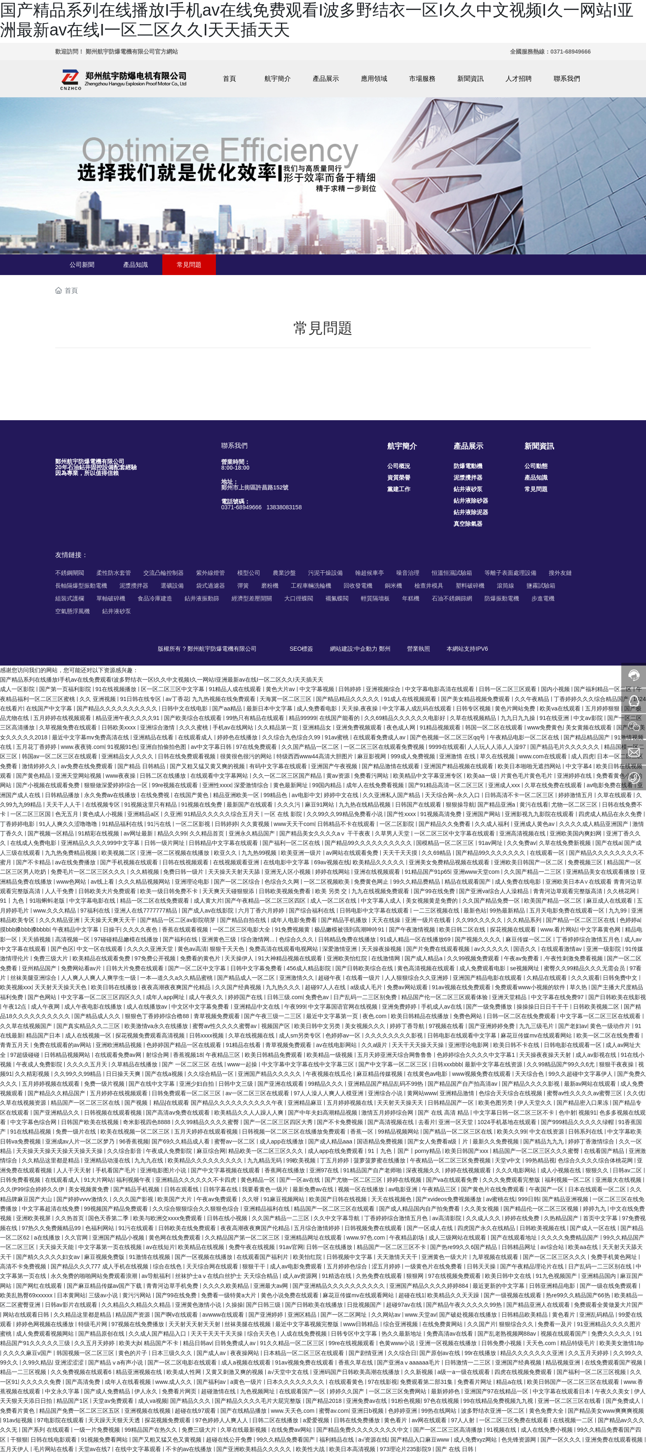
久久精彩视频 (33, 1074)
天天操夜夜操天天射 (546, 1055)
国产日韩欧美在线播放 (314, 1304)
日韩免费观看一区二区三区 (187, 1093)
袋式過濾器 (210, 585)
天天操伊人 (240, 958)
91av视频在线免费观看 (462, 987)
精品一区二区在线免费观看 (155, 900)
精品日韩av (197, 1343)
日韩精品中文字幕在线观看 (224, 843)
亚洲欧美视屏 (34, 1218)
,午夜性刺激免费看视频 (573, 958)
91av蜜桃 (337, 737)
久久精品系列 (525, 920)
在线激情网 (386, 958)
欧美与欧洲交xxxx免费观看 (168, 1218)
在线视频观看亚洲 (237, 862)
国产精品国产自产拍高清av (463, 1083)
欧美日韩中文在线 (509, 1276)
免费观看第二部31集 (427, 1382)
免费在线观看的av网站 (63, 1045)
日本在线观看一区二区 (597, 1189)
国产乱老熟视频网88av (507, 1333)
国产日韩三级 (264, 1304)
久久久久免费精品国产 (570, 1237)
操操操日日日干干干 (543, 1006)
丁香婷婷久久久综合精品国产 (592, 699)
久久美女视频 (482, 1208)
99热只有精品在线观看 (256, 718)
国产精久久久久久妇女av (49, 1257)
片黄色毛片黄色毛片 (527, 775)
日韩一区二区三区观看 (508, 689)
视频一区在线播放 (362, 1189)
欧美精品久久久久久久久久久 (206, 1160)
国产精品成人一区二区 (246, 977)
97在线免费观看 (257, 746)
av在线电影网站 (337, 1045)
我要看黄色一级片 (266, 1189)
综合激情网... (258, 939)
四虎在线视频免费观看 (524, 1372)
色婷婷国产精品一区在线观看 (184, 1045)
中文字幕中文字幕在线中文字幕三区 (309, 1064)
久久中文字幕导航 (337, 1218)
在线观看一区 (548, 852)
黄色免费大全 (547, 1410)
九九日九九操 (519, 718)
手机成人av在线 (442, 1006)
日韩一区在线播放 (330, 1247)
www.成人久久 (174, 1382)
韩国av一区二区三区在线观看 (60, 756)
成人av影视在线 (597, 1055)
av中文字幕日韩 (212, 746)
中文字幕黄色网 (601, 929)
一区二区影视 (194, 824)
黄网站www (422, 1093)
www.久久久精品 (55, 910)
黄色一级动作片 (611, 1026)
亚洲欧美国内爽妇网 (576, 833)
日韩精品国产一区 (451, 1102)
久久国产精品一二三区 (533, 871)
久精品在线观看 (548, 977)
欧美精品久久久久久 (379, 862)
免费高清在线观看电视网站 (284, 949)
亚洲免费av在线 (367, 1401)
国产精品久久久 (191, 1401)
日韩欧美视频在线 (543, 1228)
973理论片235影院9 (406, 1449)
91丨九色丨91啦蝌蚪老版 (33, 900)
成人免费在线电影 (519, 881)
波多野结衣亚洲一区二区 (493, 1410)
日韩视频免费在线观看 (374, 1228)
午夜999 (294, 1006)
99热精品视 (540, 1160)
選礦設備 (172, 585)
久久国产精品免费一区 (492, 900)
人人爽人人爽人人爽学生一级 (99, 977)
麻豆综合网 (211, 1151)
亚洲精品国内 (599, 1276)
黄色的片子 (133, 1353)
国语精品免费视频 (381, 1141)
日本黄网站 (71, 1295)
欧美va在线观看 (561, 708)
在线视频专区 (103, 804)
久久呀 (251, 1199)
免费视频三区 (586, 862)
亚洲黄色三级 (219, 939)
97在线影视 (383, 1382)
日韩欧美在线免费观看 (188, 1228)
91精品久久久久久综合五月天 (222, 814)
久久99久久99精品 (78, 1074)
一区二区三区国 (31, 814)
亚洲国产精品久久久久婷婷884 (429, 1285)
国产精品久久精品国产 (57, 1093)
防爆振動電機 (502, 598)
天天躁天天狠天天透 (115, 1420)
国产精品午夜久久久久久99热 (464, 1304)
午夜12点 (15, 1006)
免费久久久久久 (612, 1333)
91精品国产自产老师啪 (373, 1170)
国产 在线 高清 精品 (444, 1112)
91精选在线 (337, 1276)
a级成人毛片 (367, 987)
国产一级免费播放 (490, 1006)
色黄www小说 (397, 1343)
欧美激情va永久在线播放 (157, 1026)
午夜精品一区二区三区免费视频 (451, 1160)
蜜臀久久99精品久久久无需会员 (585, 968)
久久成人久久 (484, 1218)
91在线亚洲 (555, 718)
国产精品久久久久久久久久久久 (118, 708)
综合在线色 (168, 1266)
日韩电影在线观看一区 (573, 1045)
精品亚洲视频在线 (140, 1372)
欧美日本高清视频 (353, 1449)
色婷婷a (630, 920)
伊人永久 (146, 1391)
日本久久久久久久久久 (296, 1382)
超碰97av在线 (404, 1304)
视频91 (587, 1112)
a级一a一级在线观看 (465, 1372)
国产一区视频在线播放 (204, 1257)
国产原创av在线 (440, 1353)
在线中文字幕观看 (139, 1449)
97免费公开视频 (155, 958)
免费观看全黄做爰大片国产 (608, 1304)
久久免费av (521, 843)
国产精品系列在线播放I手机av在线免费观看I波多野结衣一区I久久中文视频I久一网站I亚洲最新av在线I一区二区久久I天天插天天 (161, 679)
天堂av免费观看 (114, 1401)
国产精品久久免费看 (445, 824)
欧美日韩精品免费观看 (274, 1055)
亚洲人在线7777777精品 (146, 910)
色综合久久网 (282, 881)
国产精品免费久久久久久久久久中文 (363, 1429)
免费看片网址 (475, 1382)
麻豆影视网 (372, 756)
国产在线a (608, 843)
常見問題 (189, 264)
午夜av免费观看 (218, 1199)
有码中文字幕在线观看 (279, 766)
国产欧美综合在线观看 (193, 718)
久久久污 (289, 804)
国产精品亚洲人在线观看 (538, 1304)
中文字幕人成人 (382, 900)
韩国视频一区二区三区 (86, 1353)
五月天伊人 (15, 1449)
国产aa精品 (227, 708)
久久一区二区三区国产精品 (288, 775)
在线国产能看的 (340, 718)
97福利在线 (95, 910)
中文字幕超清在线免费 (51, 1208)
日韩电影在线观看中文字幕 (462, 1035)
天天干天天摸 (401, 852)
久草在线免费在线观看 (554, 785)
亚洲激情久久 (297, 977)
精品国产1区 (73, 1401)
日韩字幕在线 (221, 1189)
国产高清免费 (84, 1382)
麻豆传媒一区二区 (529, 939)
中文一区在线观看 (100, 949)
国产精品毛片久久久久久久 (565, 746)
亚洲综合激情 (158, 727)
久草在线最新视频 (244, 1429)
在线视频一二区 (574, 1420)
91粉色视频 (406, 1401)
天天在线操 (387, 920)
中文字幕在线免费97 (558, 997)
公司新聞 (82, 264)
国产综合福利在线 (313, 910)
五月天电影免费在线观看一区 (567, 910)
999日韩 (528, 1199)
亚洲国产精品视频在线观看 (459, 766)
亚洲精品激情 (458, 1093)
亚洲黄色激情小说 (199, 1304)
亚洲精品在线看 (154, 737)
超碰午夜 (330, 977)
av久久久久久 (492, 949)
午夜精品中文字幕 (76, 929)
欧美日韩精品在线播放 (420, 1016)
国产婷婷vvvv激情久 (83, 1199)
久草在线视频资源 (24, 1102)
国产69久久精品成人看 (181, 1141)
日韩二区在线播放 (163, 775)
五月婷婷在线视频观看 (63, 718)
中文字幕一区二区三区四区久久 (102, 997)
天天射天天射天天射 (195, 1324)
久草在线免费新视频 (565, 843)
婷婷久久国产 (348, 1391)
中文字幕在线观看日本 (562, 1391)
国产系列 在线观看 (46, 1429)
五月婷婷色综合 (348, 1266)
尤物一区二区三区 (575, 804)
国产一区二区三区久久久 (555, 1257)
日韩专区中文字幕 (355, 1333)
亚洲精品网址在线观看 (314, 1237)
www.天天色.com (293, 1410)
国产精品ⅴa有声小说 (116, 1362)
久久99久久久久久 (480, 920)
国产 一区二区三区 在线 (193, 1064)
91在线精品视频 (31, 1131)
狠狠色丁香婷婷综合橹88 (157, 1016)
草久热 (579, 987)
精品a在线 (510, 1382)
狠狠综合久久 (517, 1324)
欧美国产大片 (175, 1199)
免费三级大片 (51, 958)
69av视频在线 (331, 862)
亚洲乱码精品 (597, 1314)
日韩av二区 (628, 1170)
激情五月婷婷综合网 (388, 1112)
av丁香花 (177, 699)
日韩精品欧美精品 (525, 1314)
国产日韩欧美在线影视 (617, 997)
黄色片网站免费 (516, 708)
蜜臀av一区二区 (235, 1141)
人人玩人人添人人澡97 (497, 746)
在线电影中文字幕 (287, 862)
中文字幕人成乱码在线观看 (417, 708)
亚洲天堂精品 (510, 997)
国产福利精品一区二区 (603, 689)
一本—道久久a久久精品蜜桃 (177, 977)
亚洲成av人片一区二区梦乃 (81, 1141)
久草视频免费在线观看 (68, 727)
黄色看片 (564, 1314)
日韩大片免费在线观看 (135, 968)
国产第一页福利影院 (66, 689)
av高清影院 (447, 1218)
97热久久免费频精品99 (52, 1228)
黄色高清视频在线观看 (426, 968)
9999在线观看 (447, 746)
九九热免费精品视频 (71, 852)
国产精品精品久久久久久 (348, 699)
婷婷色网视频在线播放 (45, 1324)
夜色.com (375, 1016)
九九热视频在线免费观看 (224, 699)
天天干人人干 (64, 804)
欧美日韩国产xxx (467, 1151)
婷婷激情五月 (576, 795)
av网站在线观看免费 (353, 852)
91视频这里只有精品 (151, 804)
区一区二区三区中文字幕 (173, 689)
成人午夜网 (46, 1006)
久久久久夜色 (141, 929)
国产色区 (62, 949)
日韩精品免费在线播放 (347, 939)
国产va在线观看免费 (453, 1179)
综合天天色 (262, 1333)
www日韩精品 (361, 1324)
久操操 (234, 1304)
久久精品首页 (208, 833)
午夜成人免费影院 (40, 1064)
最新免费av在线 (314, 1189)
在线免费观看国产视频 (614, 1362)
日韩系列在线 (586, 1131)
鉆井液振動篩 (202, 598)
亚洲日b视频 (368, 1410)
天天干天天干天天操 (217, 1333)
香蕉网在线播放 (285, 1170)
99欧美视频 (301, 1160)
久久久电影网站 (517, 1170)
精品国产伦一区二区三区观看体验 (445, 997)
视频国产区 (276, 1026)
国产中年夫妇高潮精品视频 (323, 1112)
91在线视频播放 (117, 689)
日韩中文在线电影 (185, 708)
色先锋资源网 (519, 1439)
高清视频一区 (73, 939)
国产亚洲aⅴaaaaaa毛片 (409, 1362)
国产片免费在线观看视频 (438, 949)
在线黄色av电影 (428, 1074)
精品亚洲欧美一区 (237, 795)
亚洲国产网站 (484, 814)
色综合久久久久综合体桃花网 (596, 1160)
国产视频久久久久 (479, 939)
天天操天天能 (57, 1247)
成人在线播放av (147, 1006)
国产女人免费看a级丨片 (438, 1141)
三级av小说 (104, 1295)
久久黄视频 (256, 824)
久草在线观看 (615, 795)
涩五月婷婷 (387, 1266)
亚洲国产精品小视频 (119, 1237)
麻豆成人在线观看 (610, 900)
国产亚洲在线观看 (281, 1083)
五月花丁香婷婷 (37, 746)
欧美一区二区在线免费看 (608, 1035)
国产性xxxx (402, 814)
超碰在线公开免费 (230, 1439)
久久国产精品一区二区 (311, 746)
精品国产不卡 (162, 1343)
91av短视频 (18, 1420)
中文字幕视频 (318, 689)
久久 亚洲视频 (98, 699)
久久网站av (386, 1314)
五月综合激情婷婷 (318, 1228)
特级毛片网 (93, 1324)
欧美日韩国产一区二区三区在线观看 (574, 1382)
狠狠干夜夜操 (617, 1064)
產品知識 (135, 264)
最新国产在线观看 (250, 804)
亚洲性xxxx (216, 785)
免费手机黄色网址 (615, 1257)
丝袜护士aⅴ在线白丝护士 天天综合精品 (227, 1276)
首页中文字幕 (601, 1218)
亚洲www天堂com (477, 871)
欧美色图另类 (496, 1102)
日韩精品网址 (519, 1247)
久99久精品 (37, 1362)
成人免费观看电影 (483, 968)
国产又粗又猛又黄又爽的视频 (208, 766)
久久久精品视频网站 (145, 881)
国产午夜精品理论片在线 (532, 1266)
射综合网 (158, 1055)
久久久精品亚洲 (60, 920)
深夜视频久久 (424, 1170)
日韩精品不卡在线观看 (347, 824)
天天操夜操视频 (382, 949)
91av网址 (491, 843)
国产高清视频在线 (391, 1122)
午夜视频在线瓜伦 (329, 1074)
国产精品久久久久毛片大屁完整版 (259, 1401)
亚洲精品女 (317, 727)
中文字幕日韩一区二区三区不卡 (514, 1112)
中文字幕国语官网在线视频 (343, 1006)
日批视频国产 (365, 1304)
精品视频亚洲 (563, 1362)
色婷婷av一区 (343, 1035)
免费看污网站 (372, 775)
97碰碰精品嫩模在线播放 (126, 939)
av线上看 (103, 881)
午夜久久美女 (613, 1391)
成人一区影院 (18, 689)
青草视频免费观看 (217, 1016)
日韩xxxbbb (446, 1064)
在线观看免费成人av (380, 737)
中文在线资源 (547, 1131)
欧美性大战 (311, 1449)
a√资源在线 (373, 1439)
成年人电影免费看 (294, 920)
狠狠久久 (597, 1170)
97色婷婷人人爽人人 (222, 1420)
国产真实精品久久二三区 (89, 1026)
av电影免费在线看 (611, 785)
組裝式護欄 (69, 598)
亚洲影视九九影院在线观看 (540, 814)
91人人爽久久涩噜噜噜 (69, 824)
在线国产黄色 (192, 795)
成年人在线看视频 (128, 1382)
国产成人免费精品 (108, 1391)
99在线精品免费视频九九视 (499, 1401)
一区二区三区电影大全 (242, 929)
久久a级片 (375, 1045)
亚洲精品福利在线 (267, 1208)
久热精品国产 (562, 1218)
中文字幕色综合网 (34, 1122)
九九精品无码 (265, 1160)
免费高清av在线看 (450, 1333)
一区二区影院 (397, 824)
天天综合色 (530, 1074)
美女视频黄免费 (89, 1189)
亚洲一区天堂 (456, 1122)
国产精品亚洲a (497, 804)
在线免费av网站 (292, 1429)
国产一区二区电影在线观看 (182, 1362)
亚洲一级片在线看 (429, 920)
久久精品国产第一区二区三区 (243, 1237)
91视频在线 (502, 1429)
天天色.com (541, 1343)
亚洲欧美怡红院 (348, 958)
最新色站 (475, 910)
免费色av (317, 997)
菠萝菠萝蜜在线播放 (380, 1160)
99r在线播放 (480, 1353)
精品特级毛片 (578, 1343)
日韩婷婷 (350, 689)
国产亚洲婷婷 (266, 1314)
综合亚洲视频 (401, 1324)
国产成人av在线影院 (209, 910)
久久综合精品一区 (211, 1074)
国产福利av (212, 1382)
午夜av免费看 (522, 958)
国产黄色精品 (34, 775)
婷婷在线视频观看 (469, 1170)
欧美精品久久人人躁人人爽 (249, 1112)
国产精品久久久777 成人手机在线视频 (100, 1266)
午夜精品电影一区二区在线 (525, 737)
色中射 (567, 1112)
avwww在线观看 (224, 1314)
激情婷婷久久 (40, 766)
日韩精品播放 (63, 795)
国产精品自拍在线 (244, 920)
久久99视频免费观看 (474, 958)
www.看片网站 (559, 929)
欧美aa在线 (583, 1247)
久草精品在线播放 (135, 1064)
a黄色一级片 (247, 1382)
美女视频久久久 (366, 1026)
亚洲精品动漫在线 (108, 1160)
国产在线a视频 (165, 1074)
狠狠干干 (254, 1266)
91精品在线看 (244, 1045)
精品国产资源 (133, 1314)
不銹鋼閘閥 (69, 572)
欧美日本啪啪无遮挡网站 (530, 766)
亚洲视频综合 (384, 689)
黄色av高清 (192, 949)
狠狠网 (415, 1276)
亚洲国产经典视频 (519, 1362)
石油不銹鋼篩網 (452, 598)
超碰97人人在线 (326, 987)
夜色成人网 (401, 727)
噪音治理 (407, 572)
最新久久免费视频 (496, 1141)
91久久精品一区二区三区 (292, 1343)
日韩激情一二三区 (468, 1362)
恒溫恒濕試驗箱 (452, 572)
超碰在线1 (411, 1295)
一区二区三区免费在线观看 (514, 1420)
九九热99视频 (259, 852)
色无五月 (67, 814)
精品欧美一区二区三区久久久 (266, 1151)
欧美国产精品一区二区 (553, 900)
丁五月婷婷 (335, 1160)
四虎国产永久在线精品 (487, 1228)
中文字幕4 (580, 766)
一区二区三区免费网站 (398, 1391)
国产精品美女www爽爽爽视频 (606, 1410)
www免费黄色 (545, 727)
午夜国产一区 (547, 1189)
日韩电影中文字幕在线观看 (374, 910)
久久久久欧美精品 (226, 1285)
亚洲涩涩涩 (70, 1362)
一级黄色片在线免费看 (434, 1266)
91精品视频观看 (441, 727)
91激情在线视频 (150, 1257)
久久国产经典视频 (239, 987)
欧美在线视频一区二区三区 (136, 1131)
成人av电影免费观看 (297, 1266)
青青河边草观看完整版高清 (568, 891)
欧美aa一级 (482, 775)
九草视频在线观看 (496, 1257)
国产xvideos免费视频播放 (449, 1199)
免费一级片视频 (105, 1083)
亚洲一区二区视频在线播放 (175, 852)
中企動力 (365, 648)
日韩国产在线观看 (419, 804)
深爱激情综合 (252, 785)
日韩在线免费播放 (358, 1420)
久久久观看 (585, 977)
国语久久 (525, 949)
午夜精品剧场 (407, 1237)
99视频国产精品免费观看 (117, 1208)
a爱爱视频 (317, 1420)
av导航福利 (157, 1276)
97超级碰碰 (25, 1055)
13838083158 (284, 507)
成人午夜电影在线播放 (94, 1006)
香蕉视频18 (188, 1055)
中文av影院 (588, 718)
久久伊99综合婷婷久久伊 (33, 1189)
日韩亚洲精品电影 (553, 1285)
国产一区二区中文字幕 (197, 968)
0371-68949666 (570, 51)
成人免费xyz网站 (476, 1439)
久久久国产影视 (134, 1199)
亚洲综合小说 (386, 1093)
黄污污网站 (137, 1295)
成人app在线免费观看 (336, 1151)
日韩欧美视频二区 (597, 1006)
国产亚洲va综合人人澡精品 (494, 891)
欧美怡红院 (308, 1257)
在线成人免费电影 (34, 843)
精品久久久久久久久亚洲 (532, 1353)
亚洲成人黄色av (535, 824)
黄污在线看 (534, 804)
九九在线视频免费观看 (381, 891)
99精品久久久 (326, 1083)
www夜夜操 (121, 775)
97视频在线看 (447, 1026)
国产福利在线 (181, 939)
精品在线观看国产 (468, 881)
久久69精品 (436, 852)
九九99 (618, 910)
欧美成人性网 (184, 1372)
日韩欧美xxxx (119, 727)
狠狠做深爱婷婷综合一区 (116, 785)
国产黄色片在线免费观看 (493, 1189)
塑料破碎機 (470, 585)
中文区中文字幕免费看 (201, 1006)
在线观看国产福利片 (263, 1257)
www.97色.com (366, 1237)
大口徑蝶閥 (298, 598)
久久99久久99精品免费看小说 (345, 814)
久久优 (635, 1093)
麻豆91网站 (320, 804)
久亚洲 (172, 814)
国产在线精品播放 (244, 1410)
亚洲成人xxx (505, 785)
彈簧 (243, 585)
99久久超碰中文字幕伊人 (581, 1074)
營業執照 (418, 648)
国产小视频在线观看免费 (48, 785)
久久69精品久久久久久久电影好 (405, 718)
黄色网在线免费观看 (175, 1237)
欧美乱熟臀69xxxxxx (27, 1295)
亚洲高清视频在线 (523, 833)
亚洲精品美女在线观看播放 (601, 871)
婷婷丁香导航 (408, 1026)
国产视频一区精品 (51, 833)
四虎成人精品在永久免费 (611, 814)
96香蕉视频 (134, 1141)
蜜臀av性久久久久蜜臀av (225, 1026)
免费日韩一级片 (184, 871)
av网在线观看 (430, 1420)
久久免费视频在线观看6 (82, 1372)
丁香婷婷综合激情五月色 (588, 939)
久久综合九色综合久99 (292, 737)
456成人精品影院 (309, 968)
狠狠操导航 (460, 804)
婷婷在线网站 (333, 871)
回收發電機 (358, 585)
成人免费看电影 (318, 708)
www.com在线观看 (544, 756)
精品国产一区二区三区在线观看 (335, 1208)
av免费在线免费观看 (88, 766)
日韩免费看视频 (21, 1179)
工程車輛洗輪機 (311, 585)
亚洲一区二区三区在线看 (570, 1401)
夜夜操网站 (245, 1353)
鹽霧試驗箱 (541, 585)
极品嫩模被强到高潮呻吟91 (350, 929)
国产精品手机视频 (137, 1189)
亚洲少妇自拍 (197, 1083)
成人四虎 (582, 756)
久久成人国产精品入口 (158, 1333)
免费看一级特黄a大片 (229, 1295)
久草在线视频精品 (474, 718)
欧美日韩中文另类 (318, 1026)
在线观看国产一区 (303, 1391)
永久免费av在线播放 (111, 795)
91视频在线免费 (202, 804)
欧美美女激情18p (621, 1343)
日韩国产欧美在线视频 (90, 1122)
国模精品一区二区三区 (445, 843)
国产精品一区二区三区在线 (581, 920)
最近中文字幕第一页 (333, 1016)
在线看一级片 (364, 977)
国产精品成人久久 (98, 1016)
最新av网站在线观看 (591, 1083)
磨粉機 (270, 585)
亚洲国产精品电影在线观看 (488, 977)
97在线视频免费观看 (455, 1276)
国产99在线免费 (435, 891)
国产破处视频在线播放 (469, 1314)
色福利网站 (100, 1228)
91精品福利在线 (123, 824)
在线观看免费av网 (119, 1055)
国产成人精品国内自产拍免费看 (420, 1208)
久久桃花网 (622, 891)
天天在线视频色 (392, 1199)
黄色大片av (281, 689)
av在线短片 (160, 1247)
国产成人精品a (424, 958)
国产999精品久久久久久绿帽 (578, 1122)
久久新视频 (419, 1372)
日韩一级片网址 (165, 843)
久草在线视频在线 (252, 1035)
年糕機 (410, 598)
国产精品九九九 (544, 1141)
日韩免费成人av (236, 1343)
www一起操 (243, 1064)
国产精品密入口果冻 (583, 1102)
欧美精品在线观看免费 (102, 958)
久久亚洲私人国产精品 (392, 795)
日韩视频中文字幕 (350, 1257)
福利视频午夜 (134, 1179)
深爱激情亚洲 (340, 949)
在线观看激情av (562, 949)
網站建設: (342, 648)
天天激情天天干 (398, 1257)
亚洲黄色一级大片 (445, 1257)
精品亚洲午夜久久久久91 (128, 718)
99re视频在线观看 (175, 785)
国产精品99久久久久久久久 (491, 852)
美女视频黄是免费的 (432, 900)
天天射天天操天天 (401, 1102)
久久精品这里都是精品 (51, 1160)
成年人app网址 (166, 997)
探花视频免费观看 (168, 1420)
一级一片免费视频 (98, 1429)
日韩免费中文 (621, 977)
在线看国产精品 (605, 1151)
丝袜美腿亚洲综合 (34, 977)
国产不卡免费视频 (341, 1122)
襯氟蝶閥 (337, 598)
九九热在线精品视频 (365, 804)
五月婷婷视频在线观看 (51, 1083)
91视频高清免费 (441, 814)
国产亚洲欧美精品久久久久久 (254, 1449)
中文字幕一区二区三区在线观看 (601, 1016)
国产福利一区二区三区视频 (592, 1372)
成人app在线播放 (282, 1141)
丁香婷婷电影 (18, 824)
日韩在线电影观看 (54, 1439)
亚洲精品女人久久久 (128, 756)
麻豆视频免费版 (105, 1257)
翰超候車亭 (369, 572)
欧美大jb (130, 1343)
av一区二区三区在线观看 (258, 1093)
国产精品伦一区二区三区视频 (541, 1208)
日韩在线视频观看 (186, 862)
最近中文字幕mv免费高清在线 (91, 737)
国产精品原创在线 (102, 1333)
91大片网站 (99, 1179)
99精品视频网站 (399, 1131)
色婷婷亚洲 (403, 1410)
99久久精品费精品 (417, 881)
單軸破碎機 (110, 598)
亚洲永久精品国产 (252, 833)
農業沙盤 (284, 572)
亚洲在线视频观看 (378, 871)
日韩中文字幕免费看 (257, 968)
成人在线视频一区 (89, 1035)
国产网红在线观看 (40, 1285)
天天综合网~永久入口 (453, 795)
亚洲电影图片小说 (164, 1170)
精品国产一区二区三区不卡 (392, 1247)
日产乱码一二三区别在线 (600, 1266)
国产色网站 (43, 997)
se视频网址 (525, 968)
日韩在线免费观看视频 (187, 756)
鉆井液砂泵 (116, 611)
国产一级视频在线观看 (513, 1295)
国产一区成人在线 (430, 1228)
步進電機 (543, 598)
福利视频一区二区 (568, 1179)
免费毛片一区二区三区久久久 (89, 871)
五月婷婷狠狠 (603, 708)
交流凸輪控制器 (163, 572)
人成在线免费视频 (304, 1333)
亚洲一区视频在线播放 (448, 1343)
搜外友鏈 (560, 572)
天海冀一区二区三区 (286, 699)
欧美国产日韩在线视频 (338, 1199)
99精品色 (275, 795)
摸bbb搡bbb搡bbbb (24, 929)
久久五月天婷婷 (95, 1343)
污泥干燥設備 (325, 572)
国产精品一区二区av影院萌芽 (178, 920)
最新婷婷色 (446, 1391)
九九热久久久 (284, 987)
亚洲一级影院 (604, 949)
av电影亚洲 (404, 1189)
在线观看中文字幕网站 (220, 775)
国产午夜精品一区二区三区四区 (266, 900)
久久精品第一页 (278, 727)
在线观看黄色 (347, 1382)
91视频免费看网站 (105, 1439)
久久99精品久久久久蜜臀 (207, 1122)
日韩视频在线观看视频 (113, 1112)
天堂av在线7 (95, 1449)
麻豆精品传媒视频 (380, 1074)
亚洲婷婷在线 (575, 775)
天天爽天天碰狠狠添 (229, 891)
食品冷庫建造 (155, 598)
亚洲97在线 (324, 1170)
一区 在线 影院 (284, 814)
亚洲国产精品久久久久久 (270, 1074)
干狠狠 (19, 1439)
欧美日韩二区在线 (463, 929)
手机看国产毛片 (117, 1170)
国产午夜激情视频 (413, 929)
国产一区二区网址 (344, 1314)
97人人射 (463, 1420)
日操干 (111, 929)
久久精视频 (145, 871)
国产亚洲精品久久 (57, 1112)
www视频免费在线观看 (482, 1074)
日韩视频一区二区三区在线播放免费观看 (294, 1131)
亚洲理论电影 (193, 881)
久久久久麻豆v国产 (28, 1353)
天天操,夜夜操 (360, 708)
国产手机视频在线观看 (129, 862)
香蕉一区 (362, 1131)
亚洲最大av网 (271, 1285)
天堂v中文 (508, 1160)
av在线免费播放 (76, 862)
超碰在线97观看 (196, 1410)
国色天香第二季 (109, 1218)
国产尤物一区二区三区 (354, 1179)
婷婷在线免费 (523, 1218)
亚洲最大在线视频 (619, 1179)
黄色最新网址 (291, 785)
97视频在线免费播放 (138, 1324)
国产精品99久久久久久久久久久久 (369, 843)
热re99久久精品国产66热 (578, 1295)
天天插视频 (37, 939)
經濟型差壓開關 (252, 598)
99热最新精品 (507, 910)
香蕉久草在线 (356, 1362)
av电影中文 (306, 795)
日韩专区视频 (474, 708)
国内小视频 (556, 689)
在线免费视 (155, 795)
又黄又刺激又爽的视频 (235, 1372)
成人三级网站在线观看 (458, 1237)
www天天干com (294, 824)
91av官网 (291, 1247)
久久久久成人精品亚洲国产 (594, 824)
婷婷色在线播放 (238, 737)
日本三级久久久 (173, 1353)
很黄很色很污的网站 (247, 756)
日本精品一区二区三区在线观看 (304, 1353)
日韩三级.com (284, 997)
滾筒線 (505, 585)
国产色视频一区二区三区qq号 (448, 737)
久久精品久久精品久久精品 (136, 1304)
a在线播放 (48, 1237)
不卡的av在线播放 (190, 1449)
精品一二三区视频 (24, 1372)
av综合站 (553, 1247)
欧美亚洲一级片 (302, 852)
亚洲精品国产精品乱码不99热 (386, 1083)
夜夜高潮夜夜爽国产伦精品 (176, 987)
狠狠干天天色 (228, 949)
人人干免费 (60, 891)
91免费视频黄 (293, 929)
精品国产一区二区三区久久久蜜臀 (537, 1151)
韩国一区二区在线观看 (494, 727)
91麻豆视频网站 (284, 1199)
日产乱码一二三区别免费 (365, 997)
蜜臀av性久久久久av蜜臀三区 (585, 1093)
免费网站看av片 (82, 968)
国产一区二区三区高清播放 (448, 1429)
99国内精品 (327, 785)
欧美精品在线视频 (202, 1247)
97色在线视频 (442, 1401)
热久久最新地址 (403, 1333)
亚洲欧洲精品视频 (119, 1045)
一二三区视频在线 (437, 910)
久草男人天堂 (393, 833)
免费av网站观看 (408, 987)
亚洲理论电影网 (469, 1045)
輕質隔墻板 (375, 598)
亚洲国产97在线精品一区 (497, 1391)
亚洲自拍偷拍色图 (164, 746)
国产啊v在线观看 (176, 1314)
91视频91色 (122, 746)
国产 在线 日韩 (455, 1449)
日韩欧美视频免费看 (285, 891)
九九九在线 (149, 1160)
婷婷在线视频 (405, 1179)
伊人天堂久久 (535, 1102)
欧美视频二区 (119, 852)
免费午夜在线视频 (252, 1247)
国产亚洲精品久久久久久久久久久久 (339, 1285)
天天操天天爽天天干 (111, 920)
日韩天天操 (482, 1266)
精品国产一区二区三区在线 (86, 1102)
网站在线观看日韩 (27, 1314)
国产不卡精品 (34, 862)
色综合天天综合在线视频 (511, 1093)
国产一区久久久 (562, 1439)
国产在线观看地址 (514, 1237)
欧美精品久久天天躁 (454, 1295)
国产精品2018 (324, 1401)
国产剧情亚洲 (367, 1353)
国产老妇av (572, 1026)
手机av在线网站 (234, 727)
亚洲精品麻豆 (306, 1102)
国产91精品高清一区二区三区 (446, 785)
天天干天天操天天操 (418, 1045)
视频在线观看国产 (564, 1333)
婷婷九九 (595, 1208)
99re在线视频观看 (352, 1343)
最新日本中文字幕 (270, 708)
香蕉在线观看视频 (186, 929)
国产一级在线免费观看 (609, 1285)
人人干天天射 (74, 1170)
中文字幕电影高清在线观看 (440, 689)
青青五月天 (15, 1045)
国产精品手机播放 (345, 920)
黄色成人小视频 (103, 814)
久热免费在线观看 (380, 1276)
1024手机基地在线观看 (507, 1122)
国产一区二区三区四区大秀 (278, 1122)
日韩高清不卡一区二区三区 (520, 795)
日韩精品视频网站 (68, 1055)
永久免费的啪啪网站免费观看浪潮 (95, 1276)
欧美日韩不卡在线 (517, 1045)
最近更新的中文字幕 (499, 1285)
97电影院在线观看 (61, 1420)
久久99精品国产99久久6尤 (561, 1064)
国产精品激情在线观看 (391, 766)
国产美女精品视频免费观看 (476, 699)
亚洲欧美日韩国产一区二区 (529, 862)
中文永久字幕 (63, 1391)
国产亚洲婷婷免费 (492, 1026)
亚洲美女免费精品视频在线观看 (450, 862)
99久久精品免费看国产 (286, 1439)
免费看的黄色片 (201, 958)
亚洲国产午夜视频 (335, 766)
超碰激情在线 (219, 1391)
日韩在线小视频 (228, 1218)
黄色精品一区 (259, 1179)
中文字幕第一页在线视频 (110, 1247)
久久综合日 (402, 1353)
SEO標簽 (302, 648)
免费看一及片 (556, 1324)
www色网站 (72, 881)
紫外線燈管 (210, 572)
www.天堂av (420, 1314)
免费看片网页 (180, 1391)
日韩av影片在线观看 (72, 1304)
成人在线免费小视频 (547, 1429)
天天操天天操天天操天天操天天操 (60, 1151)
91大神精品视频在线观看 (290, 958)
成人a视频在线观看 (246, 1362)
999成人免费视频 (413, 756)
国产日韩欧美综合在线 (365, 968)
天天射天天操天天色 (61, 987)
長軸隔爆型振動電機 (81, 585)
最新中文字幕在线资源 (494, 1064)
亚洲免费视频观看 (360, 727)
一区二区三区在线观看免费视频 (385, 746)
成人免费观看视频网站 (45, 1333)
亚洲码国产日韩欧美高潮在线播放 (357, 1372)
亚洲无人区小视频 (288, 871)
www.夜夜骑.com (83, 746)
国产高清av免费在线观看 (178, 1112)
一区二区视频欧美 (327, 881)
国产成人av (212, 1353)
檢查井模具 (428, 585)
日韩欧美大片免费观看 (108, 891)
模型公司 (248, 572)
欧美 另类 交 (332, 891)
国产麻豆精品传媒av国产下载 (105, 1285)
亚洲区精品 (303, 1314)
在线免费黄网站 (443, 1324)
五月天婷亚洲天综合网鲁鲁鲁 (395, 1055)
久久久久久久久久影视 (394, 1035)
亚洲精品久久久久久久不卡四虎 (196, 1179)
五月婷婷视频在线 (350, 1102)
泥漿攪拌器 (133, 585)
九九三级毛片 (537, 1026)
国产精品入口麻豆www (421, 1439)
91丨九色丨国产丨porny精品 (405, 1151)
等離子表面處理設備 (510, 572)
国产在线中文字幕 (152, 1083)
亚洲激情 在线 (458, 756)
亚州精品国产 (40, 968)
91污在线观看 (137, 1228)
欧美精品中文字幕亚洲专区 (428, 775)
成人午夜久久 (207, 997)
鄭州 (385, 648)
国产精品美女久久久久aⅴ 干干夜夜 (325, 833)
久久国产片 (481, 1324)
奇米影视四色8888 (147, 1122)
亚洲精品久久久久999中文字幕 (101, 843)
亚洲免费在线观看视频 (614, 1439)
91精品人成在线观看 (236, 689)
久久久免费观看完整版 (512, 1179)
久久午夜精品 (533, 699)
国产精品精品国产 (587, 737)
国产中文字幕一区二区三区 (393, 1064)
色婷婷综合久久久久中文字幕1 (477, 1055)
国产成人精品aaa (331, 1141)
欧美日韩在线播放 (115, 987)
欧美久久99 (512, 1131)
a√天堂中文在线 (289, 1372)
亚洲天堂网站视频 (79, 775)
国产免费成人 (624, 1401)
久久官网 (77, 1237)
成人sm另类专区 (301, 1035)
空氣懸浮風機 (72, 611)
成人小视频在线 (562, 1170)
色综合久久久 (297, 939)
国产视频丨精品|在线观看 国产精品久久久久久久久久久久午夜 (204, 1102)
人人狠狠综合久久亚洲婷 (417, 977)
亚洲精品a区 (144, 814)
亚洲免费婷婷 (400, 1006)
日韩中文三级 (236, 1083)
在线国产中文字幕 (50, 708)
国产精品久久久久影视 (531, 1083)
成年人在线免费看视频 (375, 785)
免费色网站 (468, 1016)
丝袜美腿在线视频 (248, 1324)
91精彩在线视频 (99, 833)
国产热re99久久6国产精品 (464, 1247)
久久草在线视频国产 (27, 1026)
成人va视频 (152, 1401)
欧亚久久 (226, 852)
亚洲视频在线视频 (148, 1410)
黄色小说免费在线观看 (290, 1295)
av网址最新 (139, 833)
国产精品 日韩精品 (142, 766)
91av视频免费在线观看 (305, 1362)
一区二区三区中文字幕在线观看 (455, 833)
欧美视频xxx (16, 987)
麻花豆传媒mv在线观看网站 (537, 1035)
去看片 (426, 1122)
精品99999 (302, 718)
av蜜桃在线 (500, 1199)
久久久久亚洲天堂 (151, 949)
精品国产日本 (44, 1035)
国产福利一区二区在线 (292, 843)
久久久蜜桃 (194, 727)
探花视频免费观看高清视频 (150, 1035)
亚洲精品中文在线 (257, 1006)
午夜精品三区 (224, 1055)
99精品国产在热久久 (151, 1429)
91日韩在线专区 (141, 699)
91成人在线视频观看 (411, 699)
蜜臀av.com (334, 1410)
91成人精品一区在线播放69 (416, 939)
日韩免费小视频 (502, 1343)
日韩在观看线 (182, 1189)
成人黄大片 (208, 900)
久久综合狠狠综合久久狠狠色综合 (196, 1208)
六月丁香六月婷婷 (262, 910)
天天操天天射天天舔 (235, 871)
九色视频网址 (258, 1391)
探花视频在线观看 (514, 929)
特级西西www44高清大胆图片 (315, 756)
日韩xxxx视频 (207, 1035)
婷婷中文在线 (342, 795)
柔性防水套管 (113, 572)
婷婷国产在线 (246, 997)
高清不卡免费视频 (24, 1266)
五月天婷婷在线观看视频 (206, 1131)
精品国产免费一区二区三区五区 (80, 1410)
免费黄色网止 (372, 881)
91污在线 (160, 824)
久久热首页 (70, 1218)
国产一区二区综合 (238, 881)
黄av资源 (338, 775)
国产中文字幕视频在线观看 (226, 1170)
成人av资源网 (301, 1276)
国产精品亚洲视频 (566, 1199)
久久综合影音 (125, 1151)
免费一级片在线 (77, 1131)
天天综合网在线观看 (213, 1266)
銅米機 (393, 585)
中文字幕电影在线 (93, 900)
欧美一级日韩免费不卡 (169, 891)
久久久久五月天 (88, 1064)
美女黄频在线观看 (589, 727)
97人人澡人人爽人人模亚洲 (329, 1093)
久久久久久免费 (42, 1382)
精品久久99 (172, 833)
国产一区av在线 (300, 1179)
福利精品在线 (337, 1439)
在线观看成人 (196, 737)
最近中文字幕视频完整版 (307, 1324)
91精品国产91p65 (427, 871)
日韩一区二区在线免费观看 (522, 1016)
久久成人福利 (493, 824)
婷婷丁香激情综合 (592, 1141)
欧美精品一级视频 (330, 1055)
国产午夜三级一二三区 (273, 1016)
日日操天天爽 (124, 1074)
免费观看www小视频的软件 (530, 987)
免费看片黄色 (18, 1410)
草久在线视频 (498, 756)
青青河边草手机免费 (173, 1285)
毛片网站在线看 (54, 1449)
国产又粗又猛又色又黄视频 (167, 1439)
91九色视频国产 (557, 1276)
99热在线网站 (439, 1410)
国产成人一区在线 (594, 1228)
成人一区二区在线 (334, 900)
